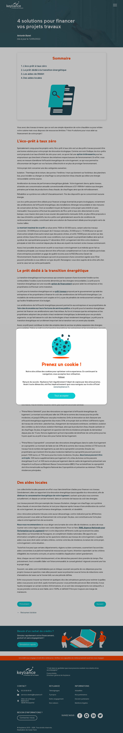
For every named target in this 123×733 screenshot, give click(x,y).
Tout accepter (61, 395)
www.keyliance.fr (61, 387)
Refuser (61, 377)
